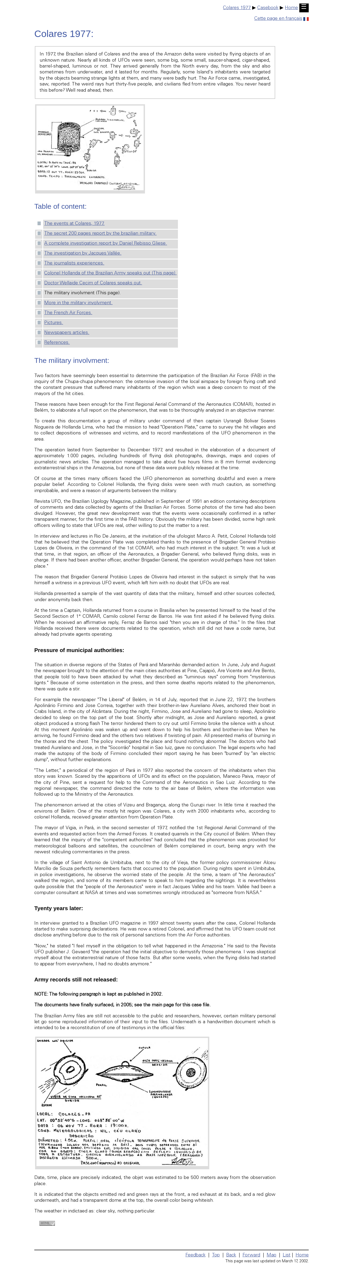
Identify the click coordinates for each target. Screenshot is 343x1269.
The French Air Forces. (68, 313)
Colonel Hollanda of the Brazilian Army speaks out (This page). (110, 273)
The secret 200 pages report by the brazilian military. (100, 233)
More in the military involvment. (78, 303)
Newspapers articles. (66, 332)
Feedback (195, 1255)
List (286, 1255)
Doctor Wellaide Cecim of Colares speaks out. (93, 283)
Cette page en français (281, 18)
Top (216, 1255)
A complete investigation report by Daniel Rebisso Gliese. (105, 243)
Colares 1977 (237, 8)
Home (291, 8)
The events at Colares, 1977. (74, 223)
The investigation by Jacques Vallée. (82, 253)
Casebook (267, 8)
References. (57, 342)
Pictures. (53, 323)
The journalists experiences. (74, 263)
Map (271, 1255)
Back (231, 1255)
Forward (251, 1255)
